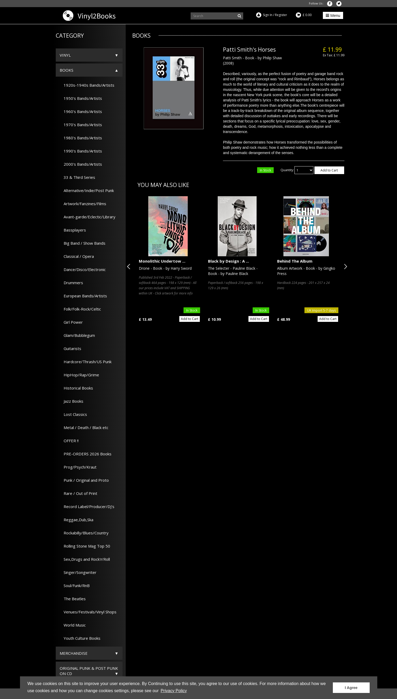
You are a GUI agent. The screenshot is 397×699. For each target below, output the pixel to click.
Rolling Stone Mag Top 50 (85, 546)
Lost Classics (73, 414)
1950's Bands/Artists (81, 98)
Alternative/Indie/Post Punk (87, 190)
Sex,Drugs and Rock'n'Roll (85, 559)
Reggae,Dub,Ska (76, 519)
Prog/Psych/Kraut (78, 467)
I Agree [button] (351, 688)
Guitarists (70, 348)
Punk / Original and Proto (84, 480)
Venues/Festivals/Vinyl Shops (88, 611)
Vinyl (65, 55)
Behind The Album (294, 261)
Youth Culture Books (80, 638)
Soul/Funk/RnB (75, 585)
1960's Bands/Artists (81, 111)
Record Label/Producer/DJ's (87, 506)
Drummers (71, 282)
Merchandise (74, 653)
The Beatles (73, 598)
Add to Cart (329, 170)
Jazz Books (71, 401)
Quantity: (287, 170)
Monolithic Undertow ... (162, 261)
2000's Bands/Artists (81, 164)
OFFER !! (69, 440)
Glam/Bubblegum (77, 335)
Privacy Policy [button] (174, 690)
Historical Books (76, 388)
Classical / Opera (77, 256)
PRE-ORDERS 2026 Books (85, 453)
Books (66, 70)
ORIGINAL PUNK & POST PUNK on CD (89, 671)
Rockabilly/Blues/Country (84, 532)
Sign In (267, 15)
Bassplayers (73, 230)
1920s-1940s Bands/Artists (87, 85)
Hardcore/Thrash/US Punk (85, 361)
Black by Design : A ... (228, 261)
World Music (73, 625)
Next (344, 266)
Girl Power (71, 322)
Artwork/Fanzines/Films (83, 203)
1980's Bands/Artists (81, 137)
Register (281, 15)
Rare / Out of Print (78, 493)
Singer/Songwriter (78, 572)
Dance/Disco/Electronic (83, 269)
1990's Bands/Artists (81, 151)
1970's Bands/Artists (81, 124)
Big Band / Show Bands (82, 243)
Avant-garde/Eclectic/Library (87, 216)
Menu (333, 15)
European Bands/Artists (83, 295)
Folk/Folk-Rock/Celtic (80, 309)
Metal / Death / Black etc (84, 427)
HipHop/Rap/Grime (79, 374)
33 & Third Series (77, 177)
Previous (129, 266)
